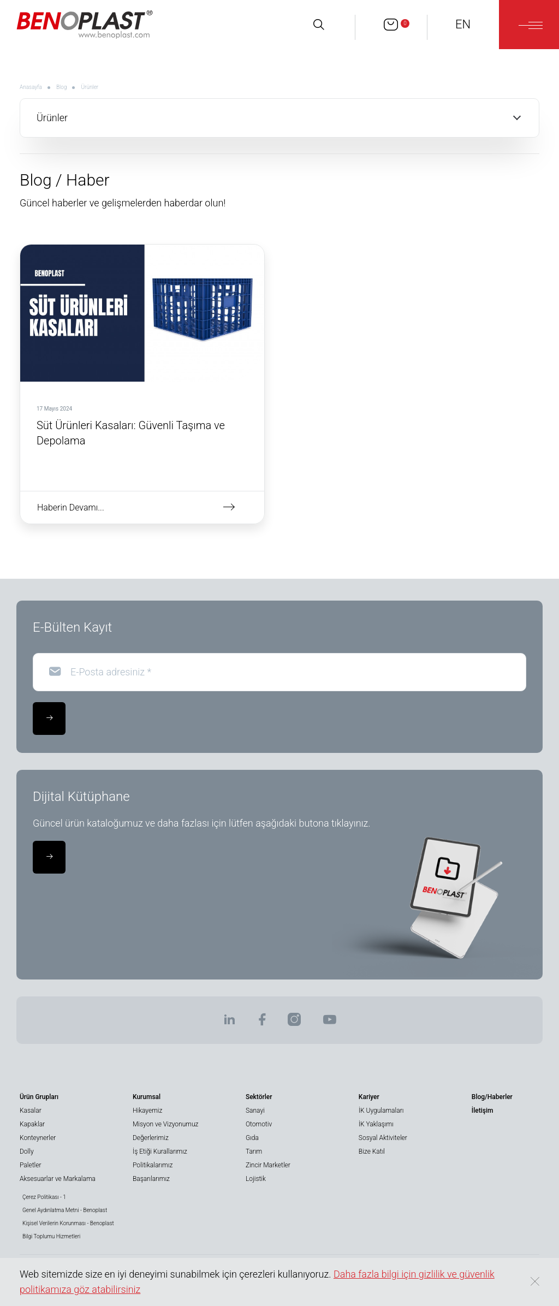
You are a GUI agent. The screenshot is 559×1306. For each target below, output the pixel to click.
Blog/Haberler (492, 1097)
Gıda (252, 1138)
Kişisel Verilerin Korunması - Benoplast (68, 1223)
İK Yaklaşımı (376, 1124)
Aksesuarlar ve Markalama (58, 1179)
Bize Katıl (372, 1151)
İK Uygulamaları (381, 1110)
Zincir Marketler (268, 1165)
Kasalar (30, 1110)
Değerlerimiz (151, 1138)
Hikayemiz (147, 1110)
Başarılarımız (151, 1179)
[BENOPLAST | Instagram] (294, 1023)
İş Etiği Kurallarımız (160, 1151)
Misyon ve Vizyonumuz (165, 1124)
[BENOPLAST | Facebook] (261, 1023)
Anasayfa (31, 87)
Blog (61, 87)
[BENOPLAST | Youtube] (329, 1023)
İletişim (482, 1110)
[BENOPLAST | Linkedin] (229, 1023)
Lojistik (256, 1179)
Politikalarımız (153, 1165)
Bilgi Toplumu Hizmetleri (51, 1236)
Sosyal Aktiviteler (383, 1138)
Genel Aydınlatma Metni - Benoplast (64, 1210)
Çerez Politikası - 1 (44, 1197)
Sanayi (255, 1110)
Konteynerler (38, 1138)
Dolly (27, 1151)
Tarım (254, 1151)
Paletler (30, 1165)
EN (463, 24)
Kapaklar (32, 1124)
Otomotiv (259, 1124)
